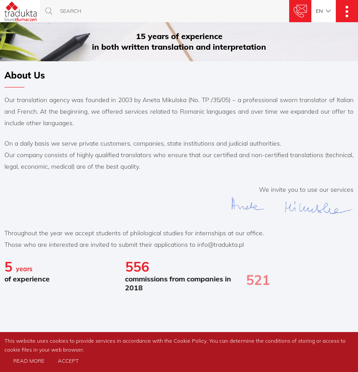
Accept (68, 360)
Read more (28, 360)
